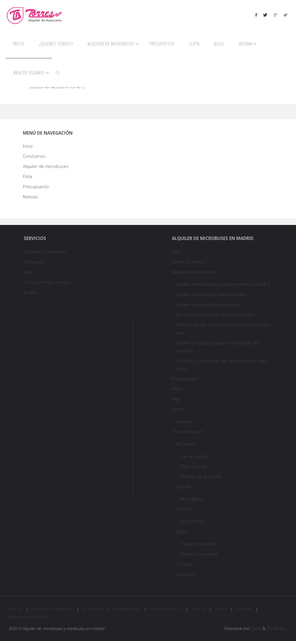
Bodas (30, 292)
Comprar (185, 564)
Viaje (28, 272)
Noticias (30, 196)
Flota (27, 176)
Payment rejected (197, 544)
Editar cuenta (193, 466)
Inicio (28, 146)
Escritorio (185, 574)
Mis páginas (191, 499)
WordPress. (277, 628)
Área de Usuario (188, 431)
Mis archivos (192, 521)
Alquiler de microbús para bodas (208, 304)
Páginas (183, 486)
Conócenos (34, 156)
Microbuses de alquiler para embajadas (215, 314)
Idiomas (183, 421)
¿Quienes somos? (189, 262)
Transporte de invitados (47, 282)
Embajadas (34, 262)
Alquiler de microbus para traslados (212, 294)
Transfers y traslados (45, 251)
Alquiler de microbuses (46, 166)
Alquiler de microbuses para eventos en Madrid (223, 284)
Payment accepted (198, 554)
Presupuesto (36, 186)
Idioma (178, 409)
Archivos (184, 509)
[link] (58, 72)
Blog (176, 399)
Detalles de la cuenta (201, 476)
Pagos (182, 531)
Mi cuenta (185, 444)
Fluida (255, 628)
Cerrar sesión (194, 456)
